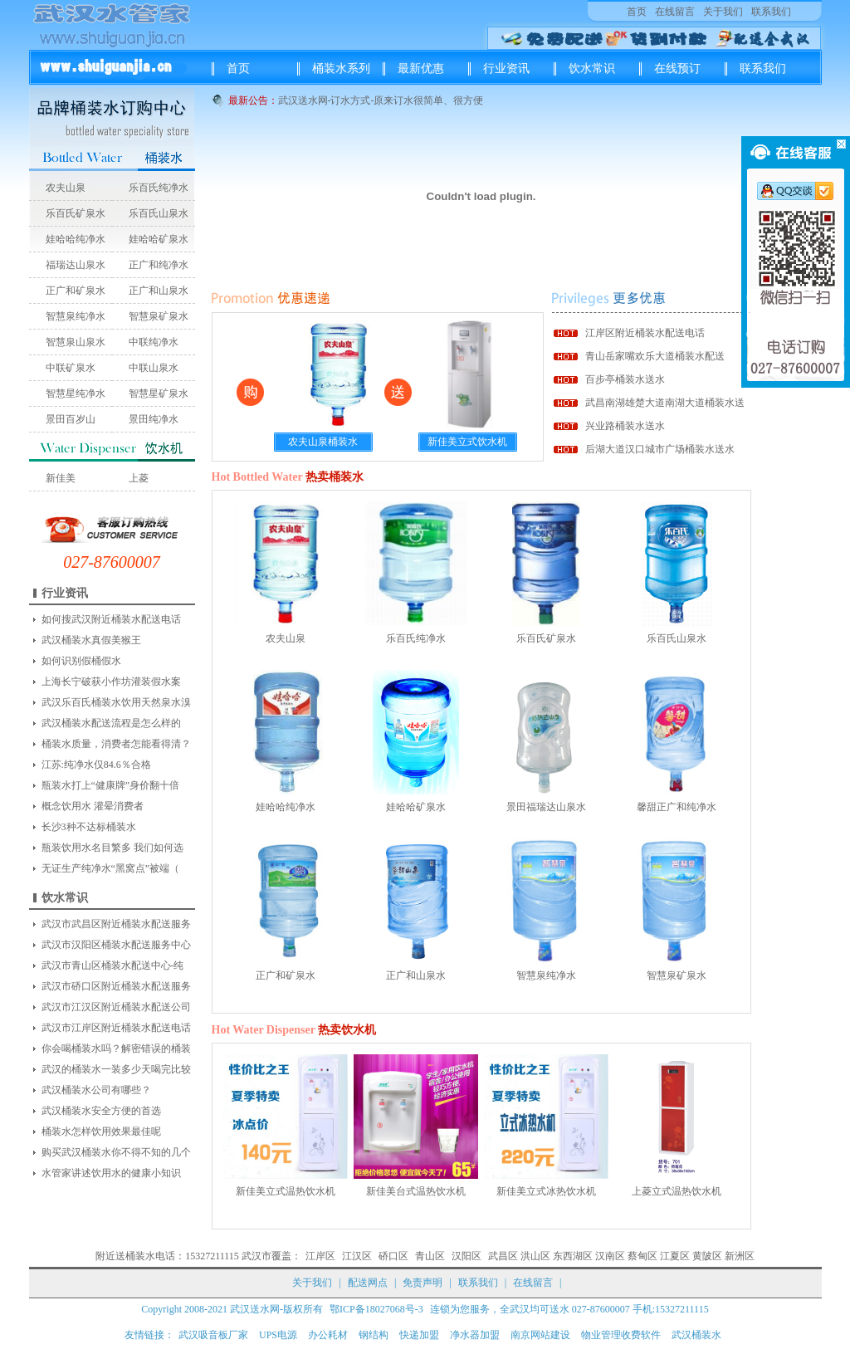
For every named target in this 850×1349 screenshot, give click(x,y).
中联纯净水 (153, 342)
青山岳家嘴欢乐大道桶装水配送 (655, 356)
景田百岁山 (70, 419)
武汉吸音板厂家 (213, 1335)
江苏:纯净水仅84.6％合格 (96, 764)
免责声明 (422, 1282)
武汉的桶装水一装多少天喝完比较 (116, 1069)
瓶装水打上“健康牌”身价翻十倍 (111, 785)
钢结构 (373, 1335)
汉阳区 (466, 1256)
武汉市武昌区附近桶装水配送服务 (116, 924)
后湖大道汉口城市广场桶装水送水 (660, 449)
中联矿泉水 (70, 368)
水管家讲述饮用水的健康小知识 (111, 1173)
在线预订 (677, 68)
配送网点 (368, 1282)
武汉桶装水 (696, 1335)
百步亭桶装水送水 (625, 379)
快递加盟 (419, 1335)
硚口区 (393, 1256)
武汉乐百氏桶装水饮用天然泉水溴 (116, 702)
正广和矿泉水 (75, 290)
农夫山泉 (65, 187)
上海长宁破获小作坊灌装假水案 (111, 681)
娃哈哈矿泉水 (158, 239)
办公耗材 (328, 1335)
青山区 (430, 1256)
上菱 (139, 478)
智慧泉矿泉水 (158, 316)
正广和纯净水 (158, 265)
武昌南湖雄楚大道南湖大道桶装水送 (665, 402)
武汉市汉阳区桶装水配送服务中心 (116, 945)
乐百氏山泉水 (158, 213)
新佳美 (61, 478)
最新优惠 (421, 68)
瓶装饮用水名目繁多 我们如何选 (112, 847)
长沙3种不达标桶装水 (89, 827)
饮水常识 (592, 68)
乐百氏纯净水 (158, 187)
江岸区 (320, 1256)
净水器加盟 (475, 1335)
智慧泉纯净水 (75, 316)
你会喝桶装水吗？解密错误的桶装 (116, 1048)
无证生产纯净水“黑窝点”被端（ (111, 868)
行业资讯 (506, 68)
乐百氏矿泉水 (75, 213)
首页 (637, 11)
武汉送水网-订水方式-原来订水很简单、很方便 (381, 100)
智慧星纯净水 (75, 393)
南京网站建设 (540, 1335)
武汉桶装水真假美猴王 (91, 640)
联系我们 (771, 11)
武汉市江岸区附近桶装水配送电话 (116, 1028)
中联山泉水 (153, 368)
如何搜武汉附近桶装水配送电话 (111, 619)
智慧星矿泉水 (158, 393)
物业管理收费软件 (621, 1335)
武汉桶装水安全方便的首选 (101, 1111)
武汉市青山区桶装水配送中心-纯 (113, 965)
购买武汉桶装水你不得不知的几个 (116, 1152)
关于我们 (723, 11)
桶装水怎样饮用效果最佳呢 (101, 1131)
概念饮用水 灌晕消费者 (93, 806)
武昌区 (503, 1256)
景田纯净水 (153, 419)
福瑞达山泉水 (75, 265)
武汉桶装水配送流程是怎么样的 (111, 723)
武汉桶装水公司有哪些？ (96, 1090)
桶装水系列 (341, 68)
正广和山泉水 (158, 290)
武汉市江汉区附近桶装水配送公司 (116, 1007)
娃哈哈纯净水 (75, 239)
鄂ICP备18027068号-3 (376, 1309)
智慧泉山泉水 (75, 342)
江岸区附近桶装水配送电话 (645, 333)
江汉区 (357, 1256)
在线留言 (675, 11)
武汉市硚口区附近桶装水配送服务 (116, 986)
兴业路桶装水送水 (625, 426)
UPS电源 (278, 1335)
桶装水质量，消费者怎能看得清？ (116, 744)
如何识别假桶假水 (81, 661)
